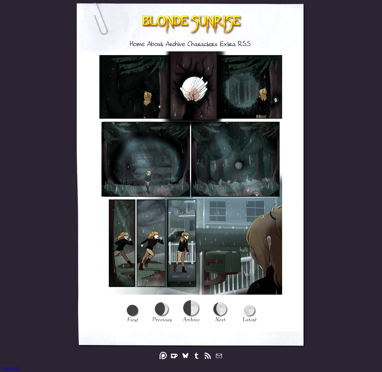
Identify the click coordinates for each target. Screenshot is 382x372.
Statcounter (11, 368)
